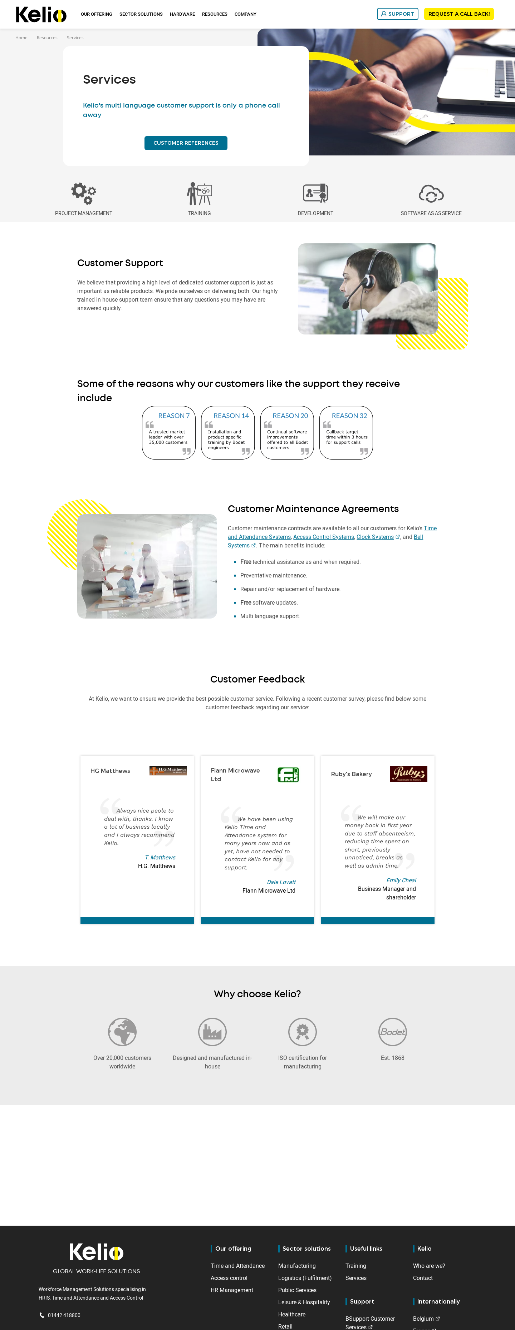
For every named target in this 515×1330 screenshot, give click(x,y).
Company (245, 14)
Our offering (96, 14)
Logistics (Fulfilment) (305, 1278)
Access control (229, 1278)
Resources (214, 14)
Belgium (423, 1318)
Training (355, 1266)
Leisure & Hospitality (304, 1302)
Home (21, 37)
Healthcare (291, 1314)
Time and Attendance (238, 1266)
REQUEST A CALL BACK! (459, 14)
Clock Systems (375, 542)
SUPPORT (401, 14)
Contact (423, 1278)
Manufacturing (297, 1266)
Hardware (182, 14)
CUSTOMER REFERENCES (186, 146)
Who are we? (429, 1266)
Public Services (297, 1290)
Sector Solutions (141, 14)
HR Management (232, 1290)
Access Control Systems (323, 542)
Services (356, 1278)
